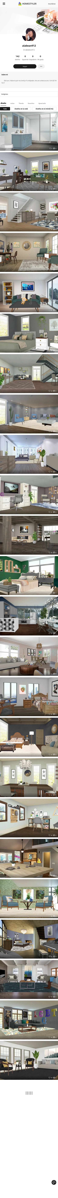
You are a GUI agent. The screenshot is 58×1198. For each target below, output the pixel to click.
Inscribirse (51, 4)
